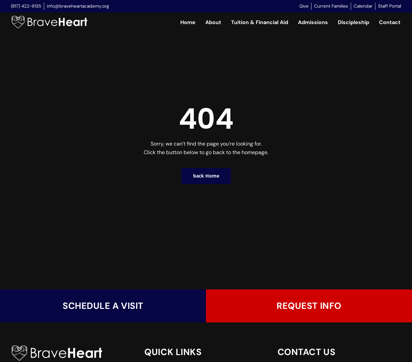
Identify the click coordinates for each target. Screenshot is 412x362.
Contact (389, 22)
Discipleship (353, 22)
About (213, 22)
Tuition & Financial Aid (259, 22)
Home (187, 22)
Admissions (313, 22)
